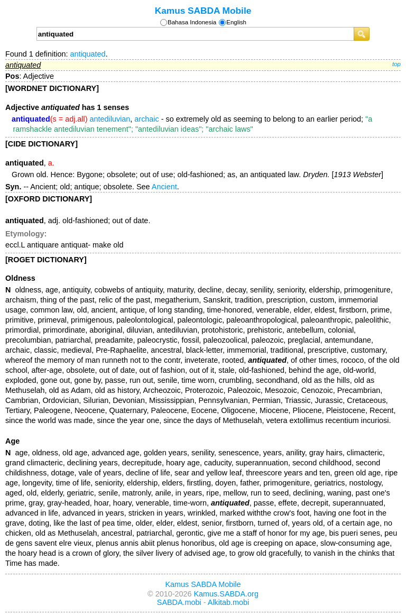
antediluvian (110, 119)
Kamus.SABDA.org (226, 594)
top (396, 64)
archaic (146, 119)
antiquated (87, 54)
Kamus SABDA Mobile (203, 10)
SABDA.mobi (179, 602)
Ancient (164, 186)
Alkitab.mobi (228, 602)
